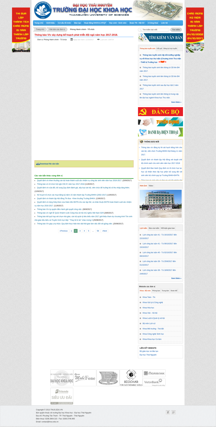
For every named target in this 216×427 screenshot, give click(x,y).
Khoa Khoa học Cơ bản (152, 339)
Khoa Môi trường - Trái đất (153, 329)
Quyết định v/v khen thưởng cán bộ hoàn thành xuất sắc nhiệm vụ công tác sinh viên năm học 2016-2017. (79, 180)
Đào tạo (77, 23)
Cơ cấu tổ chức (64, 23)
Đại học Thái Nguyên (148, 355)
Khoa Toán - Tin (149, 297)
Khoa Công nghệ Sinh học (153, 334)
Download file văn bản (49, 164)
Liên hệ (164, 23)
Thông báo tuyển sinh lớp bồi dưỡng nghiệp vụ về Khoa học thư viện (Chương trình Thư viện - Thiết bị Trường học (160, 58)
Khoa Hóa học (148, 308)
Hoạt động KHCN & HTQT (95, 23)
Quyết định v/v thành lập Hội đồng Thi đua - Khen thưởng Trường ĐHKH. (66, 198)
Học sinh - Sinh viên (117, 23)
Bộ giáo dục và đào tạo (149, 351)
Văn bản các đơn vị (57, 29)
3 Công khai (153, 23)
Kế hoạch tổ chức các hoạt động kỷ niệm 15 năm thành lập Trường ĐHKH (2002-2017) (72, 195)
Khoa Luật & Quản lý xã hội (154, 318)
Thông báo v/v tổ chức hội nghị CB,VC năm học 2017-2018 (60, 184)
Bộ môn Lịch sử (149, 323)
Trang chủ (38, 23)
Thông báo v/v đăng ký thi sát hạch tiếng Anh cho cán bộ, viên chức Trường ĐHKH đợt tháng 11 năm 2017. (161, 151)
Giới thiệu (50, 23)
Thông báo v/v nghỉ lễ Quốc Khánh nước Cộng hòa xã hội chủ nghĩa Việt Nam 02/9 (70, 213)
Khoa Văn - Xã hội (150, 313)
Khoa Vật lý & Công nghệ (153, 302)
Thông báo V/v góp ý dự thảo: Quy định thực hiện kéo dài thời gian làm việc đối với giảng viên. (75, 224)
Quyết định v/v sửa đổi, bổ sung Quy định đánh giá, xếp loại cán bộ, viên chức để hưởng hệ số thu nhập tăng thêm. (83, 188)
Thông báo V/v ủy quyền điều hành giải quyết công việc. (59, 209)
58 (98, 231)
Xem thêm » (176, 102)
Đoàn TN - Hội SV (137, 23)
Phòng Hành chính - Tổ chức (82, 29)
